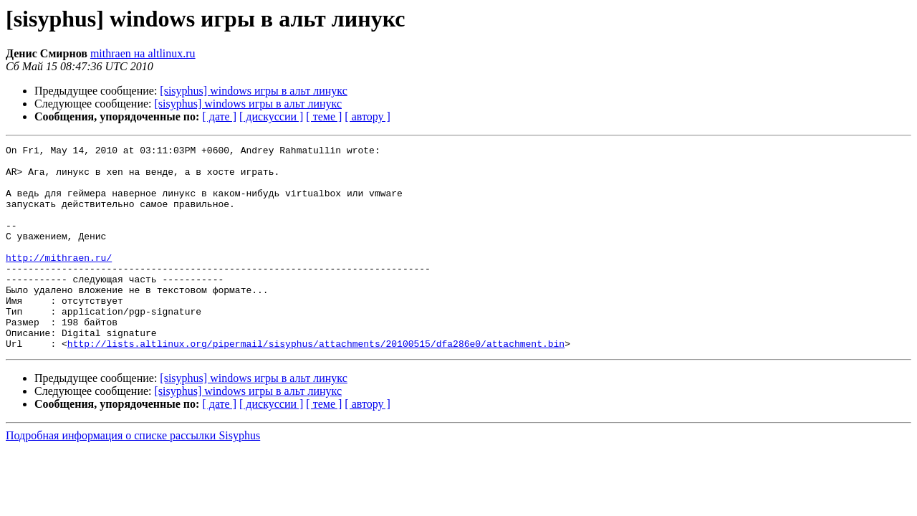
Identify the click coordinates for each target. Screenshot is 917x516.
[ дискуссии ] (271, 116)
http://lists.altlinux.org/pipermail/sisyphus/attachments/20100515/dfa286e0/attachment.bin (316, 384)
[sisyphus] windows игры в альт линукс (253, 91)
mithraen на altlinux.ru (143, 53)
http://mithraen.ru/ (59, 280)
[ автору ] (367, 116)
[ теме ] (324, 116)
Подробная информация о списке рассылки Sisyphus (133, 476)
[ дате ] (219, 116)
